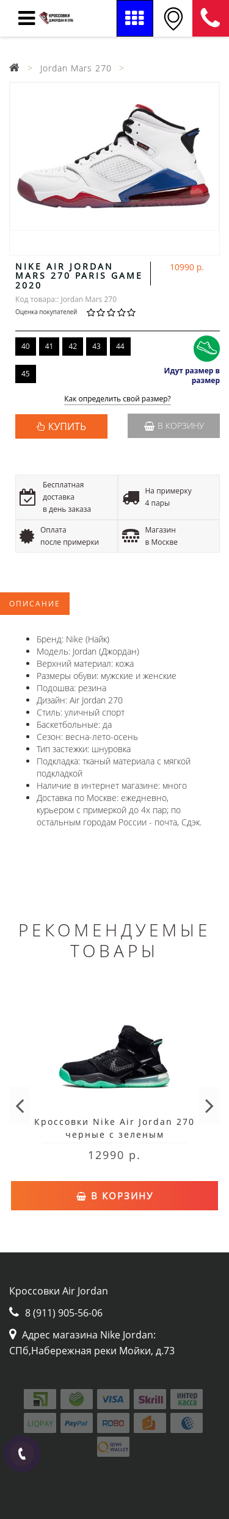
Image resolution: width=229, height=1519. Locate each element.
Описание (34, 603)
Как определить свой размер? (117, 399)
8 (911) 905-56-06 (210, 18)
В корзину (174, 425)
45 (25, 373)
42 (72, 346)
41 (49, 346)
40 (25, 346)
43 (96, 346)
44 (120, 346)
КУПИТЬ (67, 426)
